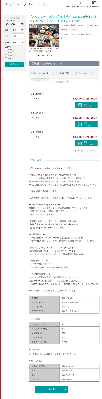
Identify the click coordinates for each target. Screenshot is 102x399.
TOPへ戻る (51, 389)
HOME (68, 4)
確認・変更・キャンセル (80, 4)
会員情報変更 (94, 4)
